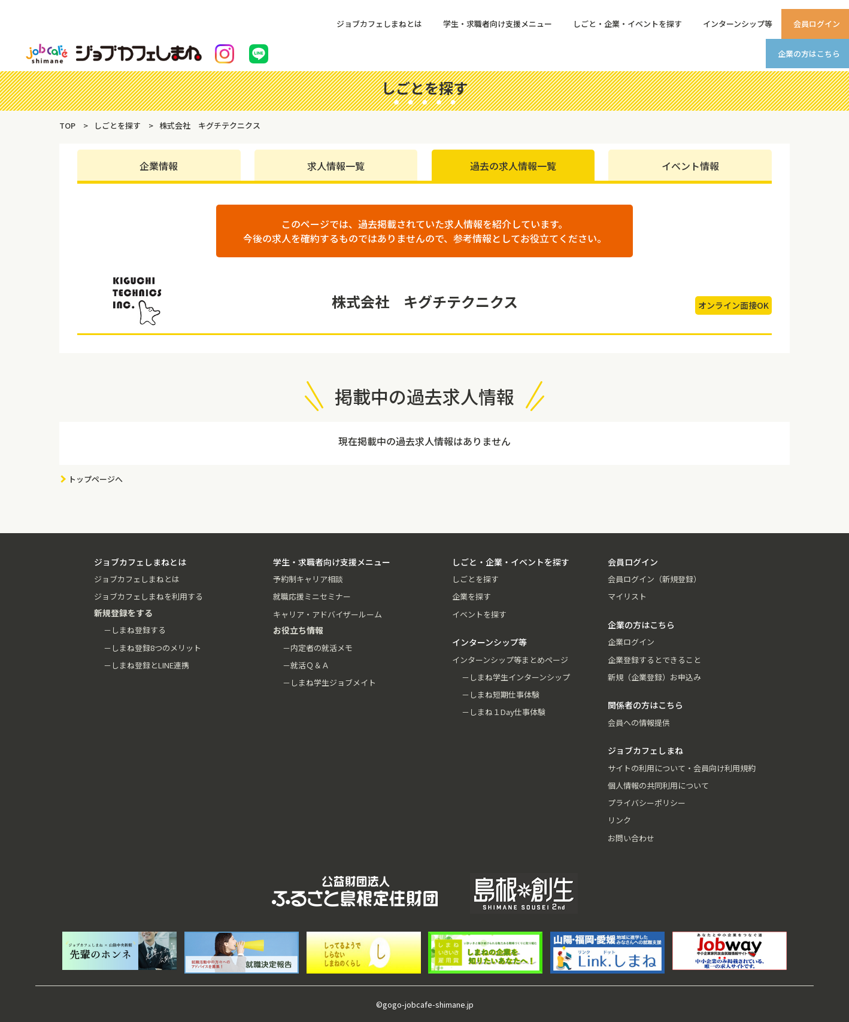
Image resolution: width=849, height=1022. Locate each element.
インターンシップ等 (737, 23)
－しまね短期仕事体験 (500, 694)
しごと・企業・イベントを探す (627, 23)
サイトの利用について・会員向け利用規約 (682, 768)
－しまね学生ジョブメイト (329, 682)
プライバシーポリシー (647, 802)
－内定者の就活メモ (318, 647)
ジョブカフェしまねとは (379, 23)
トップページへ (95, 479)
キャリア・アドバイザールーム (327, 614)
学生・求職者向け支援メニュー (497, 23)
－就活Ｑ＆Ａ (306, 665)
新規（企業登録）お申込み (654, 677)
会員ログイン (816, 23)
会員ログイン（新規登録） (654, 579)
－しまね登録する (135, 629)
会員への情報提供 (639, 722)
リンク (619, 820)
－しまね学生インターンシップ (516, 677)
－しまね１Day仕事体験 (503, 711)
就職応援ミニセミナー (312, 596)
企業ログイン (631, 641)
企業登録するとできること (654, 659)
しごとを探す (475, 579)
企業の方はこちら (809, 53)
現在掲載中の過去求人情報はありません (424, 441)
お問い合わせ (631, 838)
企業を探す (471, 596)
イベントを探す (479, 614)
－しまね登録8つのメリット (152, 647)
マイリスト (627, 596)
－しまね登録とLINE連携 (146, 665)
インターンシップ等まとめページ (510, 659)
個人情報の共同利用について (658, 785)
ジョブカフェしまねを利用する (148, 596)
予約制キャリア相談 (308, 579)
